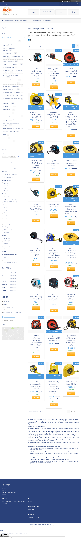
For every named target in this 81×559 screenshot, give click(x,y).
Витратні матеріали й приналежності (8, 102)
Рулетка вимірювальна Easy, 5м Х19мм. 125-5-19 (36, 296)
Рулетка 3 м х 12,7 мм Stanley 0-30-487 (71, 382)
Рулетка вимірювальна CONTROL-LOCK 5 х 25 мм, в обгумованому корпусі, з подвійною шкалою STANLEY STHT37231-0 (71, 119)
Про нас (4, 488)
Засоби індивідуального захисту (11, 95)
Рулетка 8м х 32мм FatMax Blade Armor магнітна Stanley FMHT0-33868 (36, 164)
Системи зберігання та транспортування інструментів (13, 71)
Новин (4, 494)
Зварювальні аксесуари (9, 131)
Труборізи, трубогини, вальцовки (11, 86)
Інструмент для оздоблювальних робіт (11, 44)
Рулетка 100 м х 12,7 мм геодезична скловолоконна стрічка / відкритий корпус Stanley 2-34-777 (54, 387)
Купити (36, 84)
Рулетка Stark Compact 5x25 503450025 (71, 296)
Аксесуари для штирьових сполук (11, 98)
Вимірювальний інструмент (22, 20)
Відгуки (33, 12)
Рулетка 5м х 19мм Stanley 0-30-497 (53, 205)
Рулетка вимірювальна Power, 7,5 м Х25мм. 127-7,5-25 (36, 72)
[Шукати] (77, 4)
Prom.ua (49, 524)
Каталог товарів (6, 37)
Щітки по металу (7, 112)
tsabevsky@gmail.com (9, 320)
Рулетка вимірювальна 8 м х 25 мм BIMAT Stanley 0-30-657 (36, 385)
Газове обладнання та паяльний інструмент (11, 124)
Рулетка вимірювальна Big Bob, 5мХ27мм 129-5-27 (54, 297)
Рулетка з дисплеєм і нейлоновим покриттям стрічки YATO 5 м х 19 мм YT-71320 (54, 73)
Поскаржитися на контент (36, 526)
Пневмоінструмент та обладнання (11, 128)
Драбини (5, 137)
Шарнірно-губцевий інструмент (11, 64)
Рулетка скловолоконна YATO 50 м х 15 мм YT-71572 (53, 337)
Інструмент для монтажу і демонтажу (9, 49)
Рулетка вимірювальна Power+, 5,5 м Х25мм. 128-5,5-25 (36, 208)
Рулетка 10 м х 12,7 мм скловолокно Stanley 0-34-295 (71, 163)
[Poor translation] (6, 535)
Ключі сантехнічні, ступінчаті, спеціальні (10, 119)
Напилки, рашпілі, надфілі (9, 89)
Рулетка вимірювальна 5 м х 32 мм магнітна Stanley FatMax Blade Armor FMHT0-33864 (71, 209)
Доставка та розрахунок (9, 492)
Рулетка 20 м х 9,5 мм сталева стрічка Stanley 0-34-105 (36, 114)
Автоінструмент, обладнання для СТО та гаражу (13, 57)
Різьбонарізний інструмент (9, 83)
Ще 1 (4, 251)
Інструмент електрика (8, 67)
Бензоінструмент (7, 109)
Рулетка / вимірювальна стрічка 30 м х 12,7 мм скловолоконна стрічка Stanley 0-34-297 (71, 254)
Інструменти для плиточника (10, 40)
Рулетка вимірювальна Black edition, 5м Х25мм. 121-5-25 (36, 251)
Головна (61, 12)
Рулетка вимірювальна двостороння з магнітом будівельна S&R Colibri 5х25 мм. (54, 253)
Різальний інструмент (8, 61)
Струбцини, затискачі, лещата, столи (10, 75)
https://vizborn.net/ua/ (9, 317)
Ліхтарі (4, 134)
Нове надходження (7, 141)
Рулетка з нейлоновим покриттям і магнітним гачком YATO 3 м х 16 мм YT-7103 (36, 341)
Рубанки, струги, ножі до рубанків (11, 92)
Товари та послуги (47, 11)
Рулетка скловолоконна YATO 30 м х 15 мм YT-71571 (71, 71)
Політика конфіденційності (50, 526)
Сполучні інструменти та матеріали (11, 116)
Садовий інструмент (8, 53)
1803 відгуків (67, 1)
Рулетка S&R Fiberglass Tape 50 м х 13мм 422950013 (53, 114)
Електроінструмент (7, 106)
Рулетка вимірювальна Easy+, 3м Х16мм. (53, 163)
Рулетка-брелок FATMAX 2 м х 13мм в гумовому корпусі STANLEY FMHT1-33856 (71, 340)
